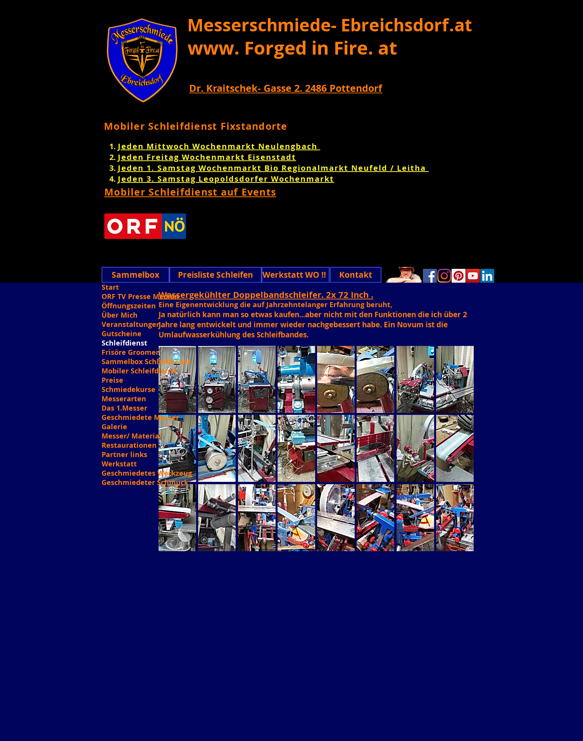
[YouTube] (473, 276)
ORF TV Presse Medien (140, 296)
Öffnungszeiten (129, 306)
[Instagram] (444, 276)
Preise (112, 380)
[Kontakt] (355, 275)
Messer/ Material (132, 436)
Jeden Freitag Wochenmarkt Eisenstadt (207, 157)
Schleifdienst (124, 343)
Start (110, 287)
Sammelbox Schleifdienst (146, 361)
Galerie (114, 427)
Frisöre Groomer (130, 352)
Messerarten (124, 399)
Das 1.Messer (124, 408)
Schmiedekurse (128, 389)
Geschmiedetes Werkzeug (146, 473)
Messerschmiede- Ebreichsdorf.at (329, 24)
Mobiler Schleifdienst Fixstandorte (196, 126)
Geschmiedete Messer (140, 417)
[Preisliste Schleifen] (215, 275)
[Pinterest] (459, 276)
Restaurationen (129, 445)
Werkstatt (119, 464)
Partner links (124, 454)
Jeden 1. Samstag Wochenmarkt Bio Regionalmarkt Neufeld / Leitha (273, 168)
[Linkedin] (487, 276)
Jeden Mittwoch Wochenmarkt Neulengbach (219, 146)
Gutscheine (121, 334)
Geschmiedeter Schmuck (145, 482)
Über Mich (120, 315)
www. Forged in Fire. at (292, 47)
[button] (217, 379)
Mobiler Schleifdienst (139, 371)
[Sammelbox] (135, 275)
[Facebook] (430, 276)
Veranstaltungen (131, 324)
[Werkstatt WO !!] (295, 275)
